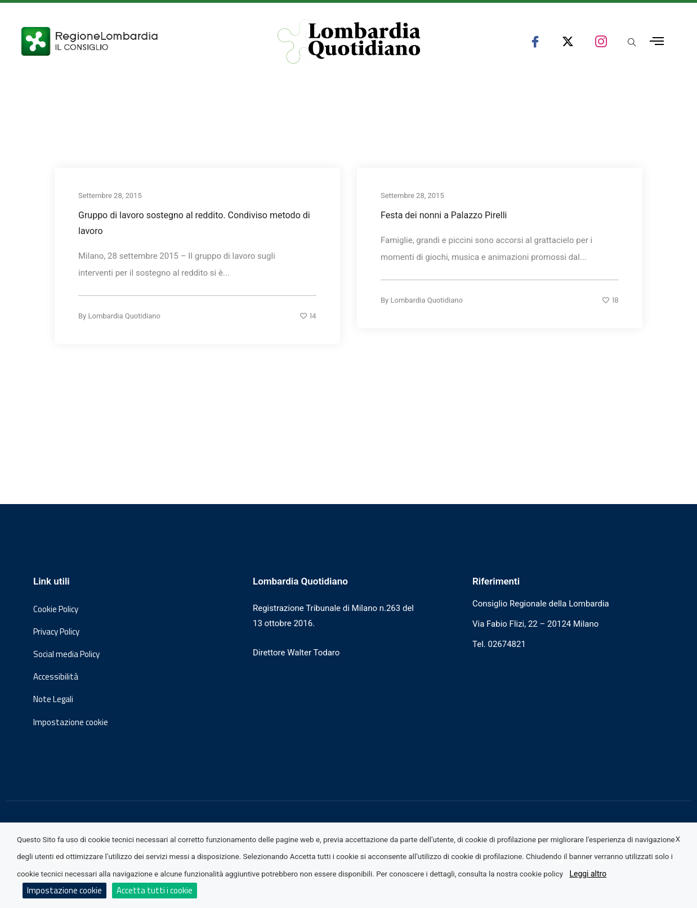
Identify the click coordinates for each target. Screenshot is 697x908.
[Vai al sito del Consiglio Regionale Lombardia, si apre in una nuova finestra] (130, 41)
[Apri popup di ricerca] (632, 43)
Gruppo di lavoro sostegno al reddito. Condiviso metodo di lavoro (194, 222)
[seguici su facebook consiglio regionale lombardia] (535, 41)
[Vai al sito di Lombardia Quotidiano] (349, 42)
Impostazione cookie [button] (70, 722)
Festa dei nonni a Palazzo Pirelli (444, 214)
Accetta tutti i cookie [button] (155, 890)
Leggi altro (587, 873)
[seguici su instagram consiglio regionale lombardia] (601, 41)
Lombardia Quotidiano (124, 315)
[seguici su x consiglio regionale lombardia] (567, 41)
